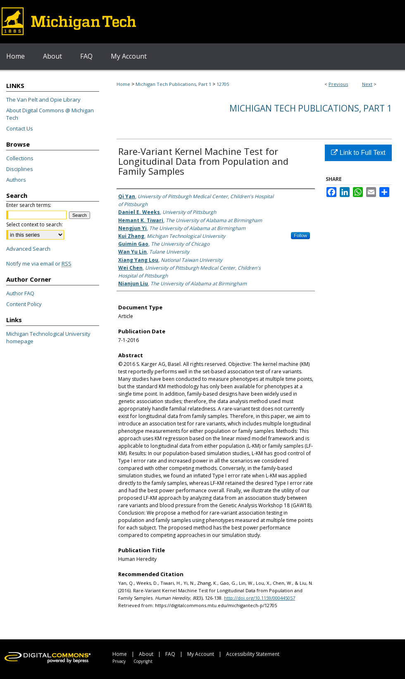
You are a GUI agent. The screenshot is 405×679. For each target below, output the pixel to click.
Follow (300, 235)
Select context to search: (34, 224)
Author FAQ (20, 293)
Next (367, 84)
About (146, 654)
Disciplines (19, 169)
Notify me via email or (38, 263)
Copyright (142, 661)
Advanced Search (28, 248)
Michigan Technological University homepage (48, 337)
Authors (16, 179)
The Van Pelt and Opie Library (43, 99)
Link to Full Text (358, 152)
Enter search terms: (28, 205)
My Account (200, 654)
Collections (19, 158)
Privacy (119, 661)
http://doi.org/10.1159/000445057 (259, 598)
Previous (338, 84)
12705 (223, 84)
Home (123, 84)
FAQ (170, 654)
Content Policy (24, 304)
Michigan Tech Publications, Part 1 (173, 84)
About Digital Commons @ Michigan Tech (50, 114)
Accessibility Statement (252, 654)
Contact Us (19, 128)
